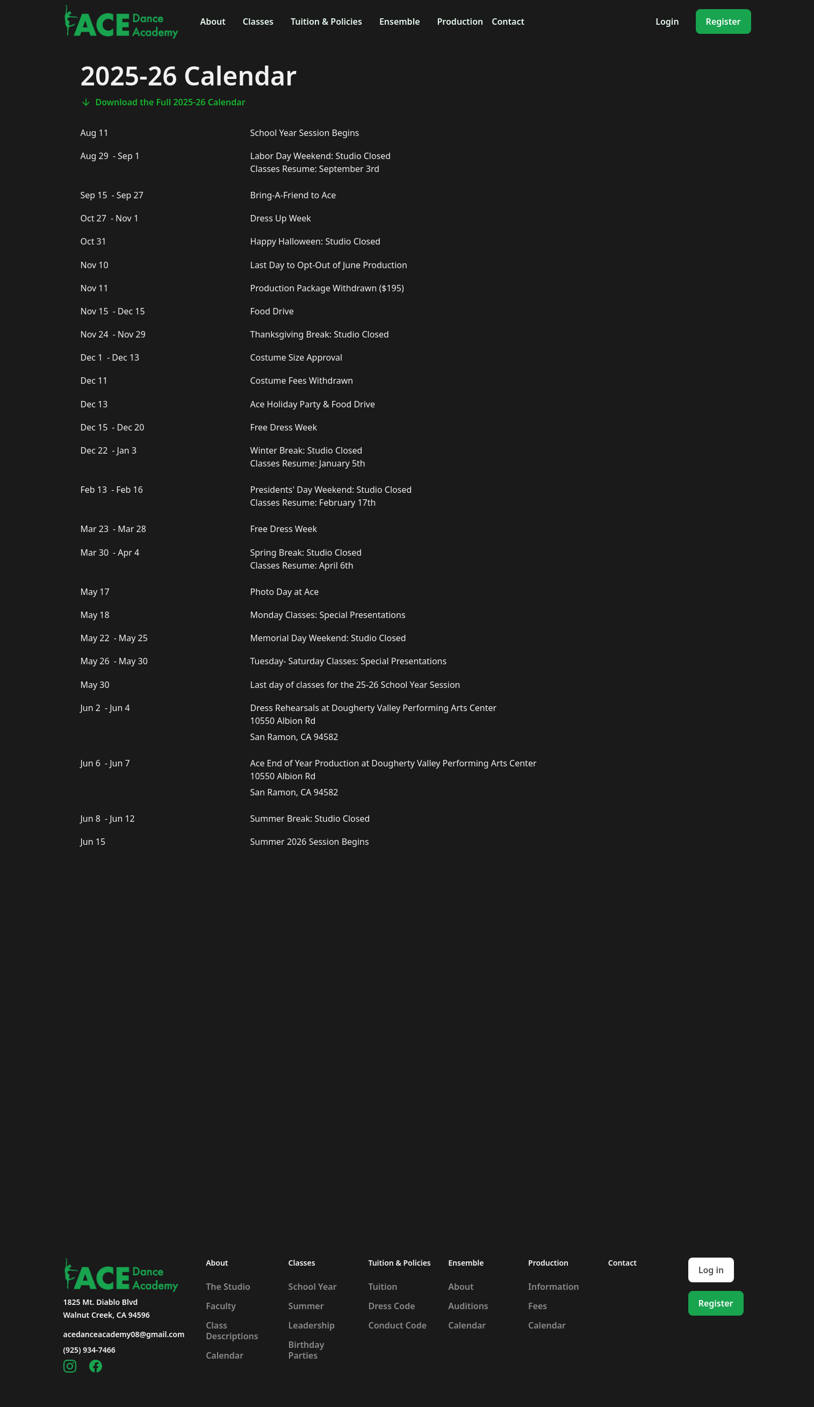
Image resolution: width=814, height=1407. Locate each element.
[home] (121, 21)
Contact (508, 21)
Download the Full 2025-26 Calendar (171, 102)
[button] (212, 21)
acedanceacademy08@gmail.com (124, 1334)
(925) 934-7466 (89, 1350)
